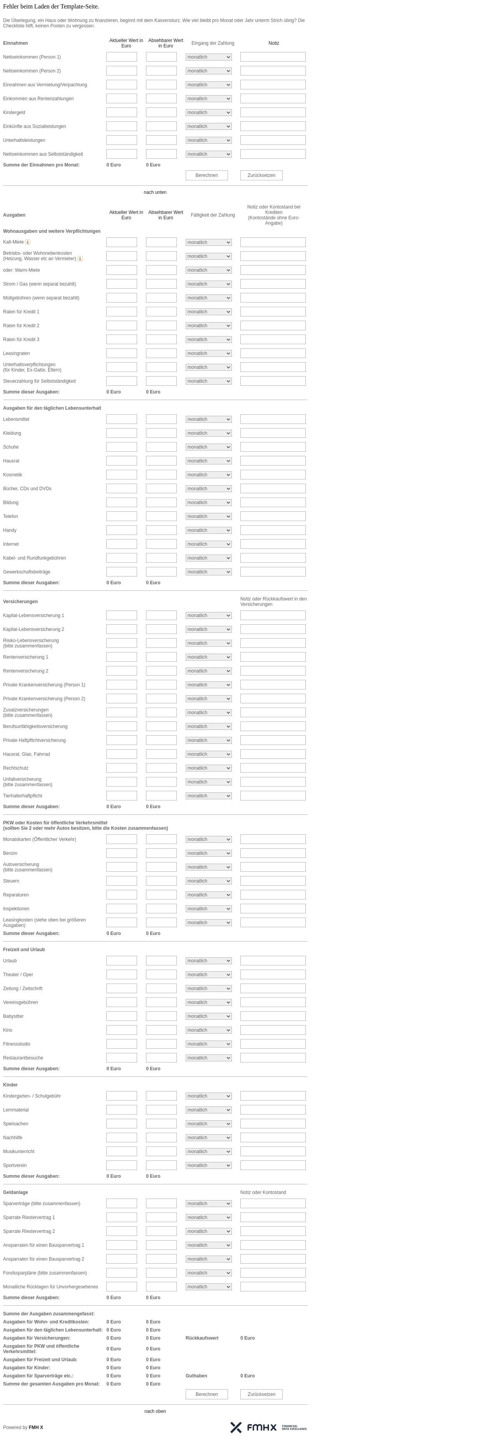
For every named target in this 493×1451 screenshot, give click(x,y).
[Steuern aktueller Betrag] (121, 881)
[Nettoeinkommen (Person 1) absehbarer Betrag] (161, 57)
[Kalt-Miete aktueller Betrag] (121, 242)
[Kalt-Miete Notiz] (273, 242)
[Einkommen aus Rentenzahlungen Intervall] (209, 98)
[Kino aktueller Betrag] (121, 1030)
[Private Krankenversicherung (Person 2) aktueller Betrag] (121, 698)
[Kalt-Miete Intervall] (209, 242)
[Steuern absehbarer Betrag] (161, 881)
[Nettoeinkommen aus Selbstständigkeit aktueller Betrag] (121, 154)
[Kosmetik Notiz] (273, 474)
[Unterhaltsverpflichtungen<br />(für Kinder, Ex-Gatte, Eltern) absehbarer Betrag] (161, 367)
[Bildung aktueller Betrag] (121, 502)
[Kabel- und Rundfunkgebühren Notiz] (273, 558)
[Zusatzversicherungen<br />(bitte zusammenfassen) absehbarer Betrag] (161, 712)
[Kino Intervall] (209, 1030)
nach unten (155, 192)
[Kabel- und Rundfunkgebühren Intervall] (209, 558)
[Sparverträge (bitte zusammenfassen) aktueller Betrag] (121, 1203)
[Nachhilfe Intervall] (209, 1137)
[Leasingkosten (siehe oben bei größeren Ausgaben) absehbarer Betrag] (161, 922)
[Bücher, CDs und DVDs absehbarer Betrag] (161, 488)
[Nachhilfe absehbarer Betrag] (161, 1137)
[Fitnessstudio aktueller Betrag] (121, 1044)
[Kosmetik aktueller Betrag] (121, 474)
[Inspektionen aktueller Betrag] (121, 908)
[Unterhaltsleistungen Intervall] (209, 140)
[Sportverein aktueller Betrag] (121, 1165)
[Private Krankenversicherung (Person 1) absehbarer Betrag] (161, 684)
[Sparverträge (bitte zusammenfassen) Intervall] (209, 1203)
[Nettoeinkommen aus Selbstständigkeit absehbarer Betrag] (161, 154)
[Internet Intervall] (209, 544)
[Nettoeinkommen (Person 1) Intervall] (209, 57)
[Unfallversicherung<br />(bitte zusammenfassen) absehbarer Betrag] (161, 782)
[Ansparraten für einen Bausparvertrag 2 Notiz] (273, 1259)
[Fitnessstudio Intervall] (209, 1044)
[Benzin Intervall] (209, 853)
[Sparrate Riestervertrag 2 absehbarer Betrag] (161, 1231)
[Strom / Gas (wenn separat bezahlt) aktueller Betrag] (121, 284)
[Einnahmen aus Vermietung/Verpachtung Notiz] (273, 84)
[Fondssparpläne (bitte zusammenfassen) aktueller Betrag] (121, 1273)
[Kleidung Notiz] (273, 433)
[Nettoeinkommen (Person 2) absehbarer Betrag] (161, 71)
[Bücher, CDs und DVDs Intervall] (209, 488)
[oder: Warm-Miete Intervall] (209, 270)
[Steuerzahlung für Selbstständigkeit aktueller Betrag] (121, 381)
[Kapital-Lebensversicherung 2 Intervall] (209, 629)
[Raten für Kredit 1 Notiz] (273, 311)
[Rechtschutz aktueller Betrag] (121, 768)
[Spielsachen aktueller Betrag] (121, 1123)
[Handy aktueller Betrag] (121, 530)
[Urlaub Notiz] (273, 960)
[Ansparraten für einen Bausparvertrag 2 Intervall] (209, 1259)
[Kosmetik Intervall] (209, 474)
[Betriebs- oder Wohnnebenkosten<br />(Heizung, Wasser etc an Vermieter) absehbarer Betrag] (161, 256)
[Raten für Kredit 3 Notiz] (273, 339)
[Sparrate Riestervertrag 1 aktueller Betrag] (121, 1217)
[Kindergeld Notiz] (273, 112)
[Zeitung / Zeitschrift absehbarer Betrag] (161, 988)
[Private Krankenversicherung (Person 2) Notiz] (273, 698)
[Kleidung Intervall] (209, 433)
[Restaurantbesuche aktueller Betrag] (121, 1058)
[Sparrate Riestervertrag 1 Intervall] (209, 1217)
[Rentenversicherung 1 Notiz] (273, 657)
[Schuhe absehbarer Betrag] (161, 447)
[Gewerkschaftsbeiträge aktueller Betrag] (121, 572)
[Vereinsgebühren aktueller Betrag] (121, 1002)
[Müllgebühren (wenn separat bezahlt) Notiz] (273, 298)
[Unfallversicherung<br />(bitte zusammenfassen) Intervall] (209, 781)
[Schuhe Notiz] (273, 447)
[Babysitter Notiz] (273, 1016)
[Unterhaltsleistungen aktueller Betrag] (121, 140)
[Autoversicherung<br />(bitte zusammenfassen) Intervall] (209, 867)
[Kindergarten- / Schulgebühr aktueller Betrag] (121, 1096)
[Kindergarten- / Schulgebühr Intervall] (209, 1096)
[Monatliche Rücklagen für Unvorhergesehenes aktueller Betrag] (121, 1286)
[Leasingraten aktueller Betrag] (121, 353)
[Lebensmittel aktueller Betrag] (121, 419)
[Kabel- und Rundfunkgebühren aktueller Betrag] (121, 558)
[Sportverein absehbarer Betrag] (161, 1165)
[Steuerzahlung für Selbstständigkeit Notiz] (273, 381)
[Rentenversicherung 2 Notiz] (273, 671)
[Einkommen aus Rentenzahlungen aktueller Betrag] (121, 98)
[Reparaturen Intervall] (209, 894)
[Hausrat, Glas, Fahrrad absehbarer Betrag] (161, 754)
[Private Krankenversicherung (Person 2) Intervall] (209, 698)
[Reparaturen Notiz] (273, 895)
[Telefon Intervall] (209, 516)
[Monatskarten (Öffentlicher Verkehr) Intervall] (209, 839)
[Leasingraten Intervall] (209, 353)
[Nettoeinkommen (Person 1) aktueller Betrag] (121, 57)
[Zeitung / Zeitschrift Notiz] (273, 988)
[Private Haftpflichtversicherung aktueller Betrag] (121, 740)
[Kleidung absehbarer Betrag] (161, 433)
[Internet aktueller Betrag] (121, 544)
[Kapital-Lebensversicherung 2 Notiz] (273, 629)
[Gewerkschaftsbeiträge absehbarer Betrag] (161, 572)
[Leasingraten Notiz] (273, 353)
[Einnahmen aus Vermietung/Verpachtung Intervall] (209, 84)
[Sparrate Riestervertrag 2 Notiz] (273, 1231)
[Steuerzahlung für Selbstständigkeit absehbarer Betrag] (161, 381)
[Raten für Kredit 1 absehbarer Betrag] (161, 311)
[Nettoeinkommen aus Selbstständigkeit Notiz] (273, 154)
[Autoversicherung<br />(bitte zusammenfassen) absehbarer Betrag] (161, 867)
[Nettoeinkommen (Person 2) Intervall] (209, 70)
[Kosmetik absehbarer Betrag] (161, 474)
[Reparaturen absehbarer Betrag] (161, 895)
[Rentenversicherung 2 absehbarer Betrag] (161, 671)
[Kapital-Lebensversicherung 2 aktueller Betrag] (121, 629)
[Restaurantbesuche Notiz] (273, 1058)
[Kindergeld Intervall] (209, 112)
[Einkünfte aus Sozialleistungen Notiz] (273, 126)
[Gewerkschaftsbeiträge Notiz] (273, 572)
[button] (28, 242)
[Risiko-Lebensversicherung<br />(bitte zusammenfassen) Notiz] (273, 643)
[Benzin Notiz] (273, 853)
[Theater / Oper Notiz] (273, 974)
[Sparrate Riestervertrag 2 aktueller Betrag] (121, 1231)
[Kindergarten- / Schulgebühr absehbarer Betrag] (161, 1096)
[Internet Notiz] (273, 544)
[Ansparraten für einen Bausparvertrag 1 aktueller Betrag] (121, 1245)
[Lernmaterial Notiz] (273, 1110)
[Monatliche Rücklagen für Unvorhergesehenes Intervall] (209, 1286)
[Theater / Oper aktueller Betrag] (121, 974)
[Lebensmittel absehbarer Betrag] (161, 419)
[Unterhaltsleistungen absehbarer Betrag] (161, 140)
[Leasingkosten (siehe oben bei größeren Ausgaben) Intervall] (209, 922)
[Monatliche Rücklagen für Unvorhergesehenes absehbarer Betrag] (161, 1286)
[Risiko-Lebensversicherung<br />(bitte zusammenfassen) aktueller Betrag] (121, 643)
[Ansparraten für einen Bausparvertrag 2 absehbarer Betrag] (161, 1259)
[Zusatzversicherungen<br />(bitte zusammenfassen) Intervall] (209, 712)
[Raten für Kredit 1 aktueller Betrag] (121, 311)
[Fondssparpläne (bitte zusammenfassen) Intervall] (209, 1272)
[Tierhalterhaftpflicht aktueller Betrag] (121, 795)
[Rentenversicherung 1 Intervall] (209, 657)
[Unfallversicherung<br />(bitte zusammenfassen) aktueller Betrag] (121, 782)
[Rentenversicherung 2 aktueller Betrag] (121, 671)
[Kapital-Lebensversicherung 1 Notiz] (273, 615)
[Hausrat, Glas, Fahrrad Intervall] (209, 754)
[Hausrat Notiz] (273, 461)
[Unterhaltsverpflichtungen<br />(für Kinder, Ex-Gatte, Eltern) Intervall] (209, 367)
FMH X (36, 1427)
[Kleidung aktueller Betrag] (121, 433)
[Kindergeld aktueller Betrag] (121, 112)
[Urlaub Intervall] (209, 960)
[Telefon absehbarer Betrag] (161, 516)
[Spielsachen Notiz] (273, 1123)
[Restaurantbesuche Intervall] (209, 1057)
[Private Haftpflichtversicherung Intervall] (209, 740)
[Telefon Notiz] (273, 516)
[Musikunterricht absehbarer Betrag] (161, 1151)
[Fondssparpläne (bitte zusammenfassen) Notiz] (273, 1273)
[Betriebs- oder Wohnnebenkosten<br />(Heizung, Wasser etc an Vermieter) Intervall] (209, 256)
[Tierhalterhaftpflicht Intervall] (209, 795)
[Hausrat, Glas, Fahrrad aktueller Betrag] (121, 754)
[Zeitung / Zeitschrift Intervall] (209, 988)
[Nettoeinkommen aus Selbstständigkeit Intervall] (209, 154)
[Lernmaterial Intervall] (209, 1109)
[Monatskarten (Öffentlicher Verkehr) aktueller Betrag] (121, 839)
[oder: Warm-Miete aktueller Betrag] (121, 270)
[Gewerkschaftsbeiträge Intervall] (209, 571)
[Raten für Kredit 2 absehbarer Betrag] (161, 325)
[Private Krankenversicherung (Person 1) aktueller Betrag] (121, 684)
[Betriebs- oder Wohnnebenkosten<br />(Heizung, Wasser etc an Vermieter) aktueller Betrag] (121, 256)
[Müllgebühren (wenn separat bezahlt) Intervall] (209, 297)
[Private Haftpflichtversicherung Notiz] (273, 740)
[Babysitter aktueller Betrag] (121, 1016)
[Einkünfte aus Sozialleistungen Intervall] (209, 126)
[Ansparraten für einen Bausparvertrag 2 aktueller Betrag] (121, 1259)
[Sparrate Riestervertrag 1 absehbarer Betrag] (161, 1217)
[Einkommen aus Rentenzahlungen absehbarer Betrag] (161, 98)
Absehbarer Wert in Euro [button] (165, 43)
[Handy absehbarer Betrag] (161, 530)
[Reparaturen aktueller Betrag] (121, 895)
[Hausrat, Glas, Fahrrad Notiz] (273, 754)
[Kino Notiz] (273, 1030)
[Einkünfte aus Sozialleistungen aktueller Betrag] (121, 126)
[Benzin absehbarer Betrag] (161, 853)
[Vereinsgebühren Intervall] (209, 1002)
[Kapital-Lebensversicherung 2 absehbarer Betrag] (161, 629)
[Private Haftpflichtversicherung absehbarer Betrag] (161, 740)
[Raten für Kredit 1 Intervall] (209, 311)
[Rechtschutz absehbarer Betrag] (161, 768)
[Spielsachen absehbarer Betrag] (161, 1123)
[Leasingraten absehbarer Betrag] (161, 353)
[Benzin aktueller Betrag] (121, 853)
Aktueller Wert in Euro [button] (126, 43)
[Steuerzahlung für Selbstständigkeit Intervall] (209, 381)
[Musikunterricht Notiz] (273, 1151)
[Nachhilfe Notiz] (273, 1137)
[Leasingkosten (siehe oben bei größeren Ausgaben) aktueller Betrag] (121, 922)
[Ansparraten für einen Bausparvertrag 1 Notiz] (273, 1245)
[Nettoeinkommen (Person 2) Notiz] (273, 71)
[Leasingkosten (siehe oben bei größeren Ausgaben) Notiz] (273, 922)
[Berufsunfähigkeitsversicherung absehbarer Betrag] (161, 726)
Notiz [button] (273, 43)
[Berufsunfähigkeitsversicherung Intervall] (209, 726)
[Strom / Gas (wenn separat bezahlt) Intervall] (209, 284)
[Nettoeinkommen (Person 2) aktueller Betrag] (121, 71)
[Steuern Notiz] (273, 881)
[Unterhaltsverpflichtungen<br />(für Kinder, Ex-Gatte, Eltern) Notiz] (273, 367)
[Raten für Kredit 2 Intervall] (209, 325)
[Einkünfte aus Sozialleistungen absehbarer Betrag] (161, 126)
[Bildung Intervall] (209, 502)
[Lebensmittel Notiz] (273, 419)
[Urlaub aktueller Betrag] (121, 960)
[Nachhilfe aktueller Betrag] (121, 1137)
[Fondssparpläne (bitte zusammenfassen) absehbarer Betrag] (161, 1273)
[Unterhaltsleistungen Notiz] (273, 140)
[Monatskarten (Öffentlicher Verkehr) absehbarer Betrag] (161, 839)
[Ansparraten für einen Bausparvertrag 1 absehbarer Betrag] (161, 1245)
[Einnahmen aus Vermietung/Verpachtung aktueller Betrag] (121, 84)
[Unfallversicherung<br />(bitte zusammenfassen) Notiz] (273, 782)
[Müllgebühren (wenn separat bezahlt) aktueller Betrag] (121, 298)
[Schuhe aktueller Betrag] (121, 447)
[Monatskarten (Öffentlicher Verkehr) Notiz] (273, 839)
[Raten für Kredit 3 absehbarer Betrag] (161, 339)
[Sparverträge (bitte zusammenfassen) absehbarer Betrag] (161, 1203)
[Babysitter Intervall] (209, 1016)
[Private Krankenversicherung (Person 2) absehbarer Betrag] (161, 698)
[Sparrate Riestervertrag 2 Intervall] (209, 1231)
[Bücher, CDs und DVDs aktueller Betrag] (121, 488)
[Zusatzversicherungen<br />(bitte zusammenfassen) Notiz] (273, 712)
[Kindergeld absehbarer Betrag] (161, 112)
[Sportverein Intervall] (209, 1165)
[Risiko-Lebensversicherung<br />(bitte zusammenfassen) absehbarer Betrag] (161, 643)
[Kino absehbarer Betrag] (161, 1030)
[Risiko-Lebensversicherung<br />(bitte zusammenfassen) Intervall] (209, 643)
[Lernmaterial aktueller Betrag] (121, 1110)
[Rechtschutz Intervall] (209, 768)
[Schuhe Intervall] (209, 447)
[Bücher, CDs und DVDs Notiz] (273, 488)
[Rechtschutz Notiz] (273, 768)
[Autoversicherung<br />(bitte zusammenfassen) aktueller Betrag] (121, 867)
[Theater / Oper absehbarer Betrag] (161, 974)
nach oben (155, 1411)
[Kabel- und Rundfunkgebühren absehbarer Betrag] (161, 558)
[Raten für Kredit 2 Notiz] (273, 325)
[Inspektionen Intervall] (209, 908)
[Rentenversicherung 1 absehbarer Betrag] (161, 657)
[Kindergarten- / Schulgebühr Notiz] (273, 1096)
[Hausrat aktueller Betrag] (121, 461)
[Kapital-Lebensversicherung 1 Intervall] (209, 615)
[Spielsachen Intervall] (209, 1123)
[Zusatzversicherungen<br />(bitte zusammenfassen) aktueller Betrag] (121, 712)
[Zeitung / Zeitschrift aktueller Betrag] (121, 988)
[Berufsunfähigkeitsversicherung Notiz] (273, 726)
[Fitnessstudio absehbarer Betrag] (161, 1044)
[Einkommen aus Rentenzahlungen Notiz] (273, 98)
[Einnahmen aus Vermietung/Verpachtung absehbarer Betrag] (161, 84)
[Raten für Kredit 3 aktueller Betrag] (121, 339)
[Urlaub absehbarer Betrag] (161, 960)
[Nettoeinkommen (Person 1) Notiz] (273, 57)
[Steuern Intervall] (209, 881)
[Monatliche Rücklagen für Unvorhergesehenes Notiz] (273, 1286)
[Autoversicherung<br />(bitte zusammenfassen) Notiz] (273, 867)
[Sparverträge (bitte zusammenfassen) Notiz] (273, 1203)
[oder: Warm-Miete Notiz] (273, 270)
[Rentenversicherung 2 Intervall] (209, 670)
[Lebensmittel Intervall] (209, 419)
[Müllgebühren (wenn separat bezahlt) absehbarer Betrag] (161, 298)
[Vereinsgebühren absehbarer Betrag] (161, 1002)
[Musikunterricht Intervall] (209, 1151)
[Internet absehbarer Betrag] (161, 544)
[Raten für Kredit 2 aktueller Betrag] (121, 325)
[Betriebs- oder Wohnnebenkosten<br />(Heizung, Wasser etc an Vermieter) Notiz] (273, 256)
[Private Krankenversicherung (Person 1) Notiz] (273, 684)
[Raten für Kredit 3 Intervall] (209, 339)
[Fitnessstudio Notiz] (273, 1044)
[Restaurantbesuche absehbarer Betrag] (161, 1058)
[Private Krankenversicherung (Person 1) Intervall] (209, 684)
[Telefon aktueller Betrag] (121, 516)
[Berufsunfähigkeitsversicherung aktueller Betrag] (121, 726)
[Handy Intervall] (209, 530)
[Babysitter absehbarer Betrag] (161, 1016)
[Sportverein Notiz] (273, 1165)
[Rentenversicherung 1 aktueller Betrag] (121, 657)
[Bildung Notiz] (273, 502)
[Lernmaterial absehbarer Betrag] (161, 1110)
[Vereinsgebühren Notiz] (273, 1002)
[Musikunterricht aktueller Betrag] (121, 1151)
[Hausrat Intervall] (209, 460)
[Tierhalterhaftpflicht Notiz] (273, 795)
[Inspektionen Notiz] (273, 908)
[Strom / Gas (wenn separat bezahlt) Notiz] (273, 284)
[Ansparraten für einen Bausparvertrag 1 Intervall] (209, 1245)
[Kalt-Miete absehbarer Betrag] (161, 242)
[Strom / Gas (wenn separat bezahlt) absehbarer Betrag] (161, 284)
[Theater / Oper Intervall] (209, 974)
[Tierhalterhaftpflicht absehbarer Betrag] (161, 795)
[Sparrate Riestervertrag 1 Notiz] (273, 1217)
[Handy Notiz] (273, 530)
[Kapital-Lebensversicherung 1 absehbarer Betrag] (161, 615)
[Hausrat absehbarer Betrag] (161, 461)
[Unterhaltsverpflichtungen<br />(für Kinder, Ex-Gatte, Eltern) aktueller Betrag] (121, 367)
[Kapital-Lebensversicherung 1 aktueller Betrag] (121, 615)
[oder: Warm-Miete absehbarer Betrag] (161, 270)
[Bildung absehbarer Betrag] (161, 502)
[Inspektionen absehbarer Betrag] (161, 908)
